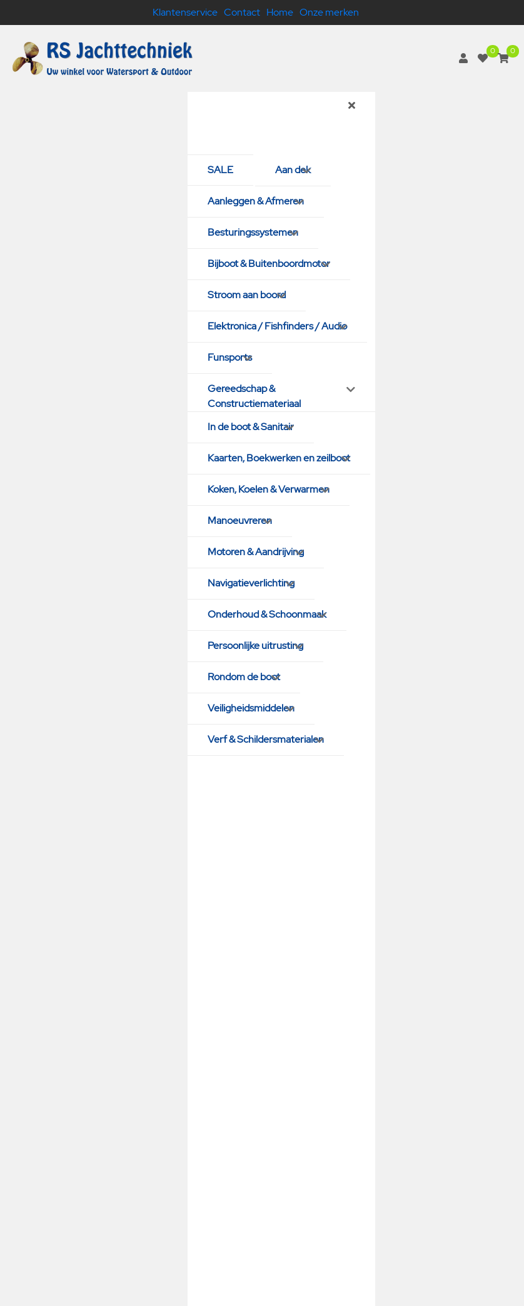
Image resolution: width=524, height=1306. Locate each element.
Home (279, 12)
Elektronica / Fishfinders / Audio (277, 326)
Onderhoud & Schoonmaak (267, 614)
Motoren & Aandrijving (256, 551)
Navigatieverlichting (251, 583)
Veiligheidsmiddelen (251, 708)
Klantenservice (185, 12)
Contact (242, 12)
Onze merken (329, 12)
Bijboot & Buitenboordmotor (269, 263)
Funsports (230, 357)
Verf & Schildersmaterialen (266, 739)
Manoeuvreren (240, 520)
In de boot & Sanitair (251, 426)
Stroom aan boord (247, 294)
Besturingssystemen (253, 232)
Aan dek (293, 169)
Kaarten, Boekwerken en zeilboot (279, 458)
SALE (220, 169)
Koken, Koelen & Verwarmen (269, 489)
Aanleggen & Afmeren (256, 201)
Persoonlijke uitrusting (255, 645)
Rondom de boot (244, 676)
